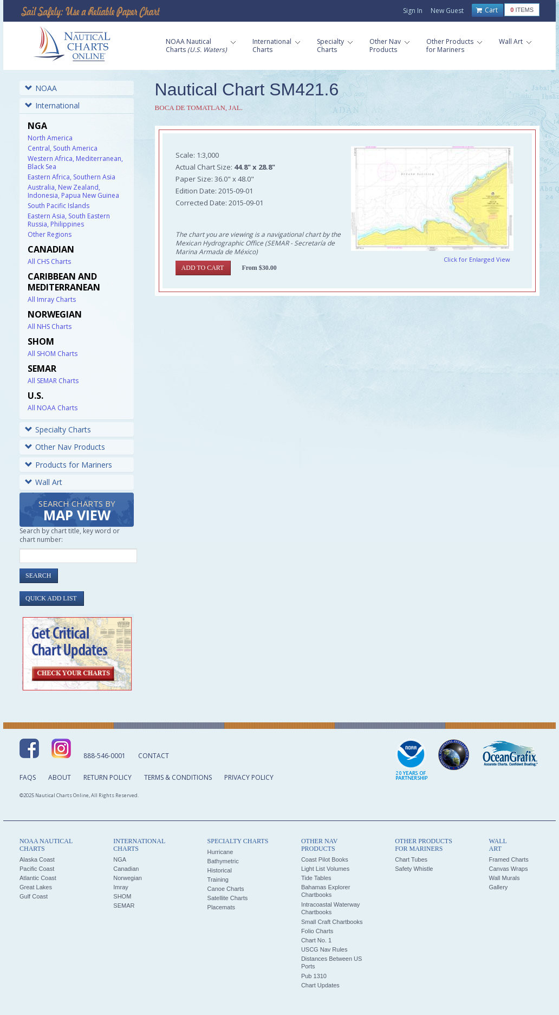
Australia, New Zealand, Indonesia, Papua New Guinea (73, 191)
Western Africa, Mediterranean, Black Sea (75, 162)
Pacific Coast (37, 868)
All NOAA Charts (52, 407)
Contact (153, 755)
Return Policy (107, 777)
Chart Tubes (411, 859)
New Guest (447, 10)
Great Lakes (36, 887)
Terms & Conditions (178, 777)
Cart (487, 10)
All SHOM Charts (52, 353)
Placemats (221, 907)
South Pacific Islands (58, 205)
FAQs (28, 777)
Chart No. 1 (316, 940)
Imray (120, 887)
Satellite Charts (227, 898)
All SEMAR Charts (53, 380)
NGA (119, 859)
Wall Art (43, 482)
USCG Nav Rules (324, 949)
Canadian (126, 868)
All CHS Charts (49, 261)
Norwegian (127, 878)
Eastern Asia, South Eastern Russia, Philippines (69, 220)
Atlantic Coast (38, 878)
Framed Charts (508, 859)
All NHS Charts (50, 326)
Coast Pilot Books (324, 859)
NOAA (41, 88)
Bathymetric (223, 861)
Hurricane (220, 852)
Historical (219, 870)
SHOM (122, 896)
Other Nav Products (65, 447)
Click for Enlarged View (477, 259)
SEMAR (123, 905)
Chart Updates (320, 985)
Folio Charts (317, 931)
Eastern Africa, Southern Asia (71, 177)
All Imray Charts (52, 299)
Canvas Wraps (508, 868)
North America (50, 138)
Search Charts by (76, 511)
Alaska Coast (37, 859)
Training (218, 879)
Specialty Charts (58, 429)
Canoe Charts (225, 888)
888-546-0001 (104, 755)
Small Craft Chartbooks (332, 922)
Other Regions (50, 234)
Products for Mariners (68, 465)
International (52, 105)
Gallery (498, 887)
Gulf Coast (34, 896)
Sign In (412, 10)
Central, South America (63, 148)
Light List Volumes (325, 868)
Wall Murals (504, 878)
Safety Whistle (414, 868)
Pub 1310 (314, 976)
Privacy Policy (249, 777)
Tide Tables (316, 878)
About (59, 777)
